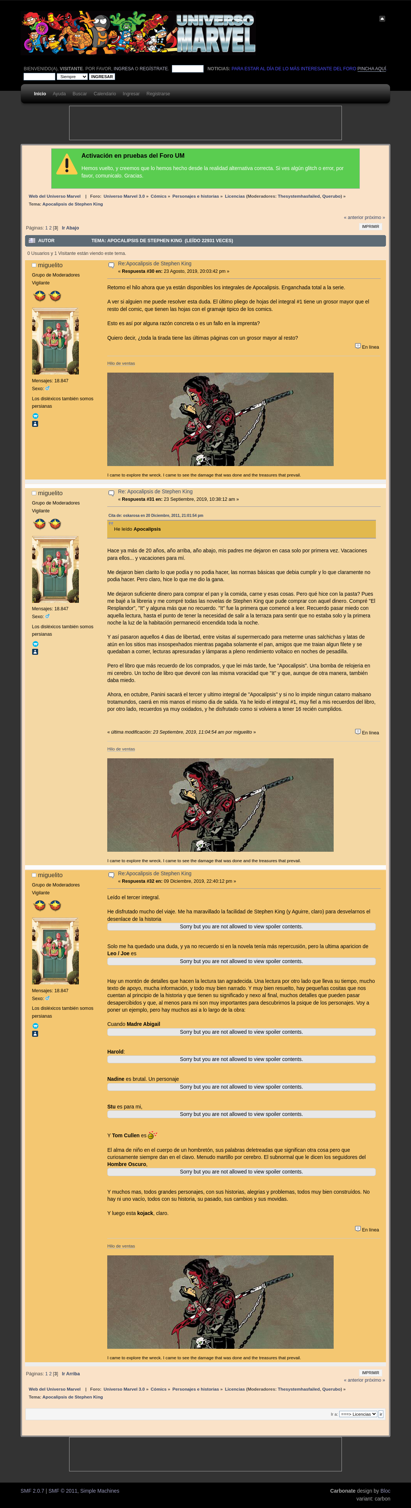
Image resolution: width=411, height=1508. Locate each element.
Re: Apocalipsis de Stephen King (155, 491)
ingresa (123, 68)
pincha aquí (372, 68)
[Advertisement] (205, 123)
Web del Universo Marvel (55, 196)
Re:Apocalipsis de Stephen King (154, 263)
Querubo (331, 196)
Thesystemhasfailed (299, 196)
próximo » (375, 217)
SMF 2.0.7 (32, 1491)
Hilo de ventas (121, 363)
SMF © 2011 (63, 1491)
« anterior (353, 217)
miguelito (50, 265)
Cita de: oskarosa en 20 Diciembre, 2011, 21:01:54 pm (155, 516)
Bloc (385, 1491)
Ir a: (334, 1414)
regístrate (154, 68)
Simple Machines (100, 1491)
